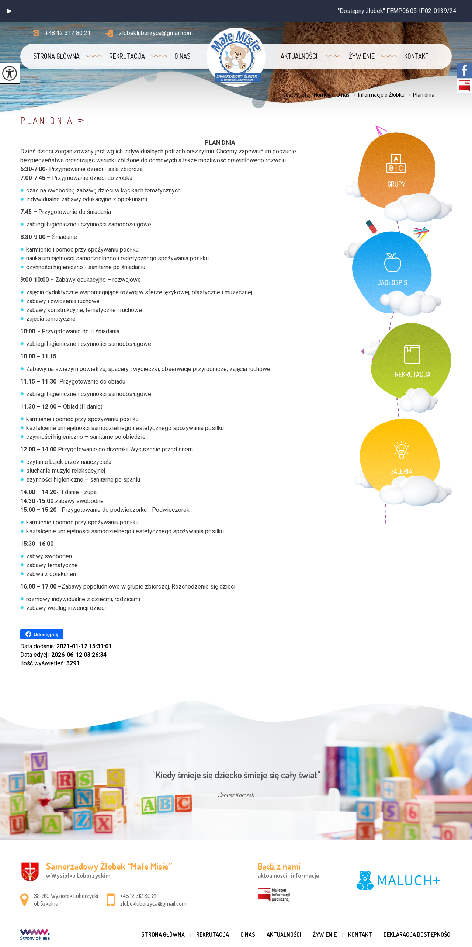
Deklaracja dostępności (418, 934)
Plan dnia (47, 120)
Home (321, 94)
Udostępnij (41, 634)
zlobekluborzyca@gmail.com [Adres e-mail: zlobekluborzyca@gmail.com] (153, 903)
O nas (182, 56)
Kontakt (416, 56)
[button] (9, 11)
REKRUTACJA (127, 56)
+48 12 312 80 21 (62, 33)
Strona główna (56, 56)
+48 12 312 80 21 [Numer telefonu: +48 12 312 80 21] (138, 895)
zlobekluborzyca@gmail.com (149, 33)
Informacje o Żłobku (377, 94)
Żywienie (362, 56)
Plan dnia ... (422, 94)
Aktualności (299, 56)
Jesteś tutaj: (298, 94)
